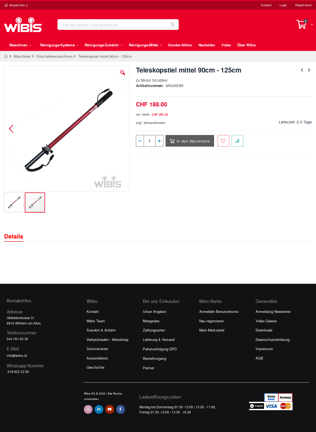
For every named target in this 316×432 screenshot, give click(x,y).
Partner (148, 367)
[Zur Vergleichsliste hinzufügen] (237, 141)
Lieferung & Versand (158, 339)
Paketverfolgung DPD (160, 348)
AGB (259, 358)
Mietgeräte (151, 320)
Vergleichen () (16, 5)
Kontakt (266, 5)
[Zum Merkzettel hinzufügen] (223, 141)
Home (6, 56)
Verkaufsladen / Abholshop (107, 339)
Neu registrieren (211, 320)
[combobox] (118, 24)
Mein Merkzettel (211, 330)
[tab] (17, 231)
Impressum (264, 348)
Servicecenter (97, 348)
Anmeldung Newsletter (273, 311)
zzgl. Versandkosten (150, 122)
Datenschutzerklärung (273, 339)
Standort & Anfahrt (101, 330)
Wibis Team (96, 320)
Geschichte (95, 367)
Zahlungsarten (154, 330)
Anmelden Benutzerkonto (219, 311)
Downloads (264, 330)
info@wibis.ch (17, 355)
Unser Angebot (154, 311)
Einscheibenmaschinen (54, 56)
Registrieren (303, 5)
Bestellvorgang (154, 358)
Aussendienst (97, 358)
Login (283, 5)
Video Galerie (266, 320)
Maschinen (22, 56)
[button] (122, 77)
